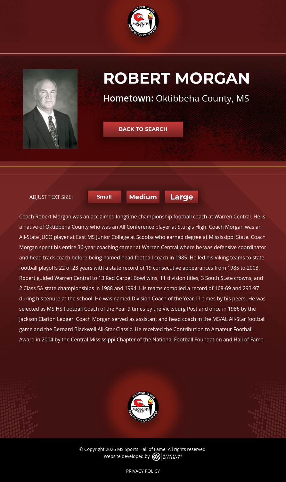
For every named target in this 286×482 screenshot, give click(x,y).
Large (181, 196)
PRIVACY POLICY (143, 471)
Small (104, 197)
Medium (143, 197)
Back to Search (143, 129)
